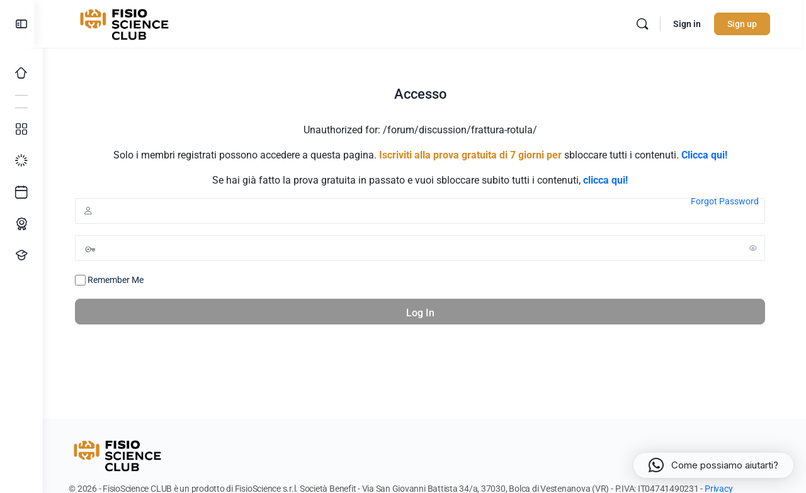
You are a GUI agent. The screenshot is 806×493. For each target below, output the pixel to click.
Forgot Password (729, 201)
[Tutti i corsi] (21, 129)
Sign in (693, 24)
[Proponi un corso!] (21, 255)
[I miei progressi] (21, 161)
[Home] (21, 73)
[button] (713, 465)
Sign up (748, 24)
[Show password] (757, 247)
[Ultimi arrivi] (21, 192)
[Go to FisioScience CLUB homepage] (131, 22)
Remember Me (113, 280)
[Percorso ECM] (21, 224)
